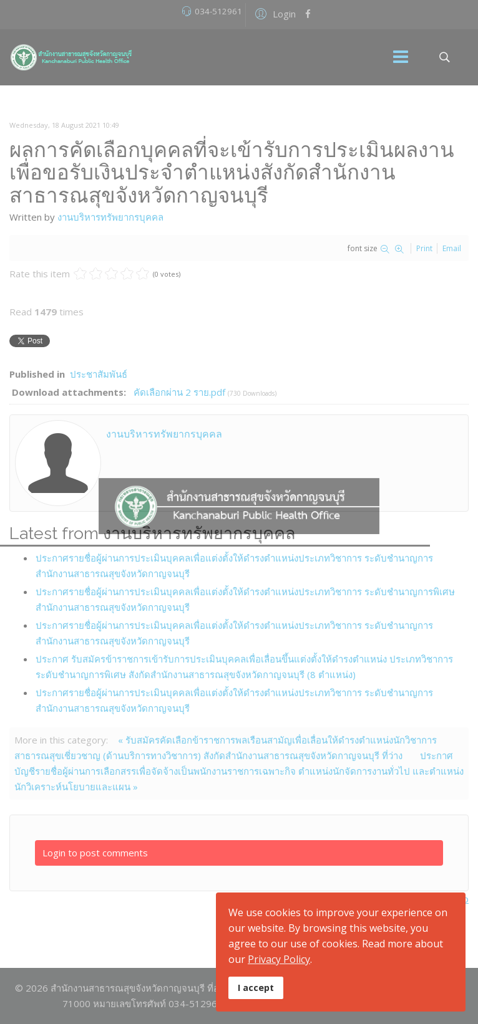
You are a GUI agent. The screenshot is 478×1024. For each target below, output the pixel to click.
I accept (256, 987)
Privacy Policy (279, 959)
